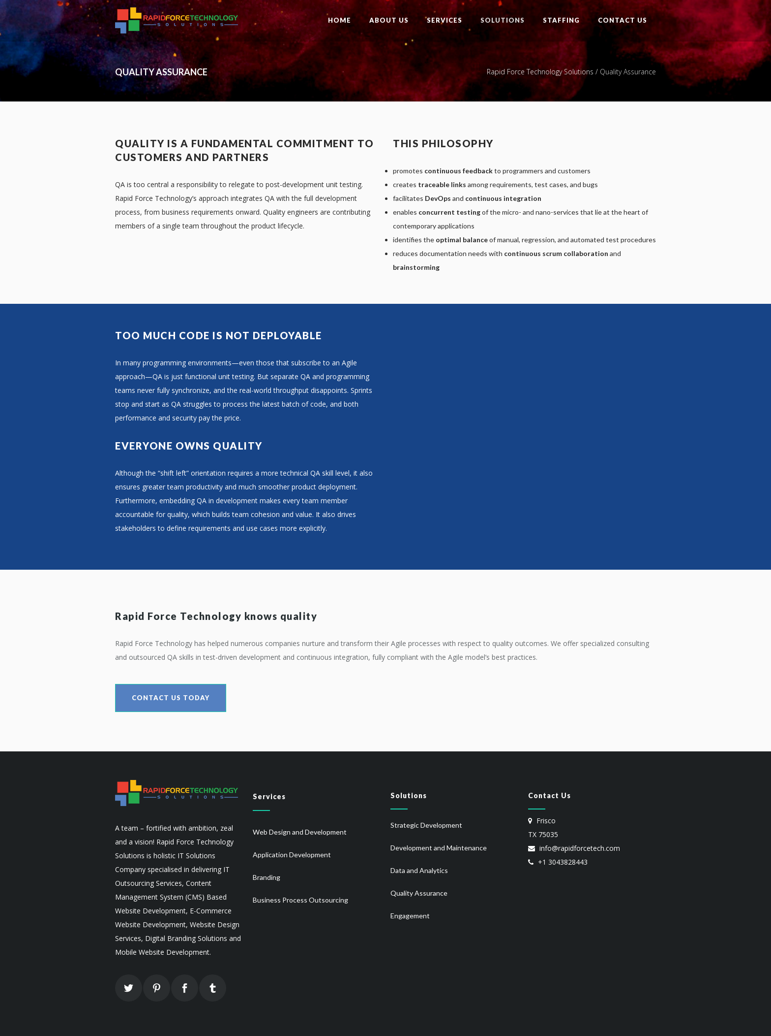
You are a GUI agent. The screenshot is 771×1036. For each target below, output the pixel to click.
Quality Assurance (418, 893)
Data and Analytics (419, 870)
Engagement (410, 915)
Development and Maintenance (438, 847)
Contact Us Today (170, 698)
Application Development (292, 854)
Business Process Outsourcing (300, 900)
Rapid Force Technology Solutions (540, 71)
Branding (266, 877)
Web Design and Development (300, 832)
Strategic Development (426, 825)
